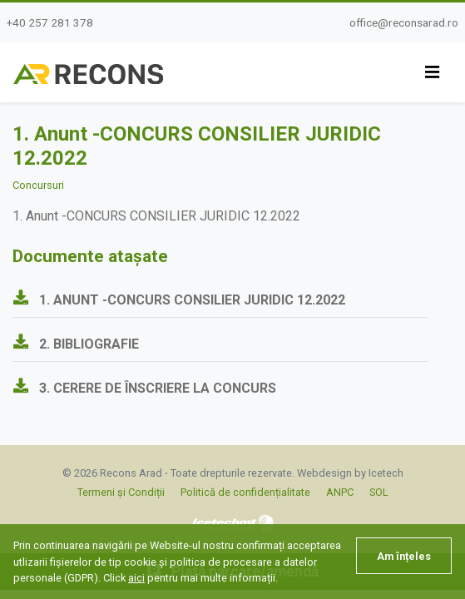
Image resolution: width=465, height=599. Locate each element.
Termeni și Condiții (121, 492)
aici (136, 578)
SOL (378, 492)
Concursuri (38, 185)
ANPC (340, 492)
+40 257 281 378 (50, 22)
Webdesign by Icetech (350, 473)
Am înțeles (404, 556)
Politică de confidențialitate (245, 492)
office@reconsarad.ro (403, 22)
